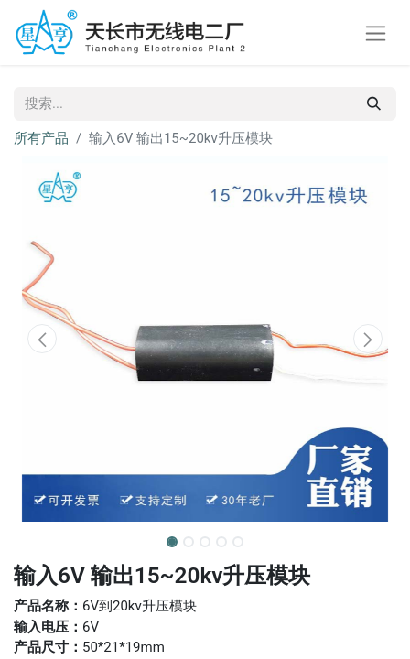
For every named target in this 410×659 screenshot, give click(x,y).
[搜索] (373, 104)
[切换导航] (375, 32)
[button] (42, 338)
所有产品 (41, 138)
